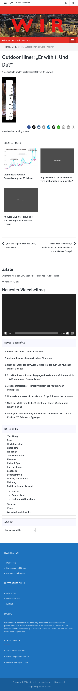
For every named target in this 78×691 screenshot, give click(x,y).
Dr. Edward (47, 72)
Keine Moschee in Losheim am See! (25, 351)
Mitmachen (11, 593)
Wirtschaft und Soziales (19, 512)
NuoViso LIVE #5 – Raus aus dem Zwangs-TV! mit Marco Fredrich (18, 220)
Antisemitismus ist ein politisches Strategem (29, 358)
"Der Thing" (12, 436)
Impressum (11, 563)
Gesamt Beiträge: (14, 662)
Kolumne (11, 459)
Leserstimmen (14, 474)
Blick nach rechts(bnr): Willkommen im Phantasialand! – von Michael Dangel (57, 247)
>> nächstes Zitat (10, 281)
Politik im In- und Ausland (20, 486)
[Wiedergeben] (5, 333)
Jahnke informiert (16, 455)
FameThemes (45, 686)
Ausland (16, 491)
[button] (29, 127)
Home (7, 47)
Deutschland (18, 495)
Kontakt (9, 604)
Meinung (11, 482)
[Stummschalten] (67, 333)
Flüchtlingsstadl (15, 444)
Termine (11, 504)
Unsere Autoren (13, 598)
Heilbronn (12, 451)
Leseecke (12, 471)
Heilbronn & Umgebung (23, 499)
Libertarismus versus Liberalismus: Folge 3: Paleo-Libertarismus (40, 396)
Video (20, 47)
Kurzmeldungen (15, 467)
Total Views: (12, 650)
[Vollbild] (72, 333)
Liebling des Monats (17, 478)
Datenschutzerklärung (16, 568)
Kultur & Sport (14, 463)
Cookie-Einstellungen (15, 573)
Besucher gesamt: (14, 656)
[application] (39, 315)
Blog (14, 47)
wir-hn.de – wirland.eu (16, 40)
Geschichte (12, 448)
